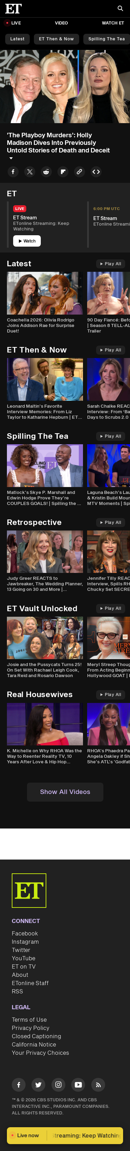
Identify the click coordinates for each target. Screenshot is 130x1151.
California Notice (34, 1045)
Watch (27, 241)
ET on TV (24, 967)
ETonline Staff (30, 983)
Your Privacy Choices (40, 1053)
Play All (110, 264)
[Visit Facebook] (19, 1086)
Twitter (21, 950)
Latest (17, 39)
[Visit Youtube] (78, 1086)
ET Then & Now (56, 39)
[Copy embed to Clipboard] (96, 173)
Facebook (25, 934)
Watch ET (113, 23)
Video (61, 23)
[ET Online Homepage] (15, 8)
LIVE (16, 23)
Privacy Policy (30, 1028)
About (20, 975)
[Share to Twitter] (30, 173)
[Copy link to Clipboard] (79, 173)
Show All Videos (65, 792)
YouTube (23, 958)
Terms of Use (29, 1020)
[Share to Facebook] (13, 173)
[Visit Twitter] (38, 1086)
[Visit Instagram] (58, 1086)
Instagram (25, 942)
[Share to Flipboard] (63, 173)
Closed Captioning (36, 1036)
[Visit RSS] (98, 1086)
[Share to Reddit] (46, 173)
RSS (17, 992)
